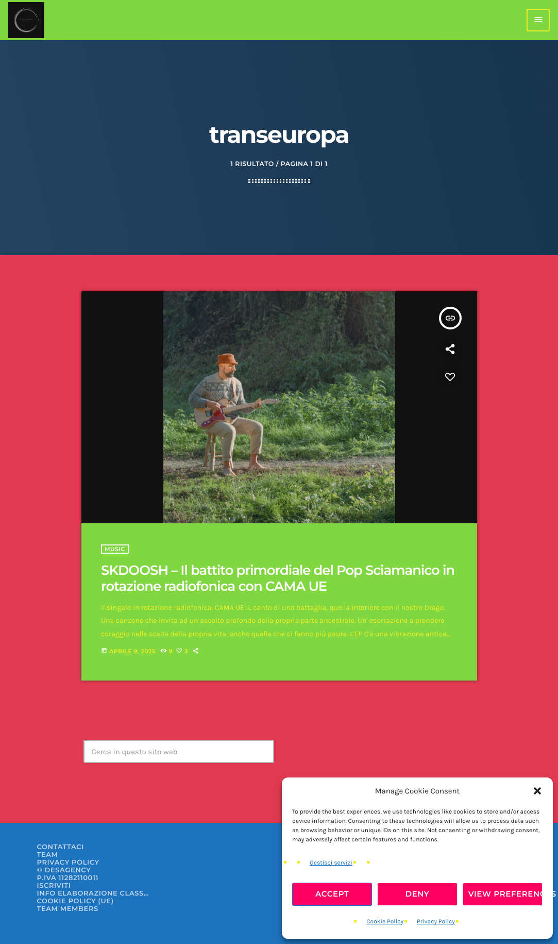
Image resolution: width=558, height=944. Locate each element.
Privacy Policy (436, 921)
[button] (537, 791)
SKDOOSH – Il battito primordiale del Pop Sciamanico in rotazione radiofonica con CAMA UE (277, 578)
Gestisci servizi (331, 863)
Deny (417, 894)
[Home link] (26, 20)
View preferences (505, 894)
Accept (332, 894)
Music (115, 549)
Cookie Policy (384, 921)
